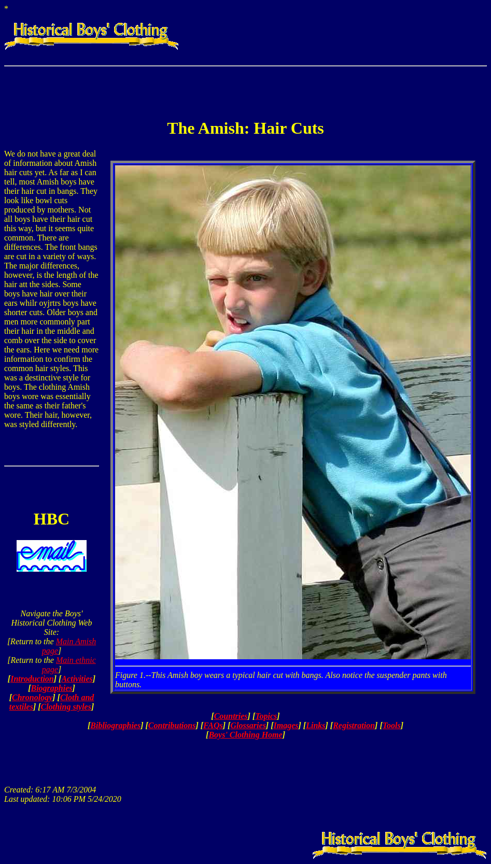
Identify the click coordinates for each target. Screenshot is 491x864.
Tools (392, 725)
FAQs (213, 725)
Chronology (32, 697)
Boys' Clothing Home (245, 734)
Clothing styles (66, 706)
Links (315, 725)
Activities (76, 678)
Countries (231, 716)
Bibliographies (115, 725)
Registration (354, 725)
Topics (266, 716)
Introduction (32, 678)
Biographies (51, 688)
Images (286, 725)
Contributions (172, 725)
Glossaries (247, 725)
